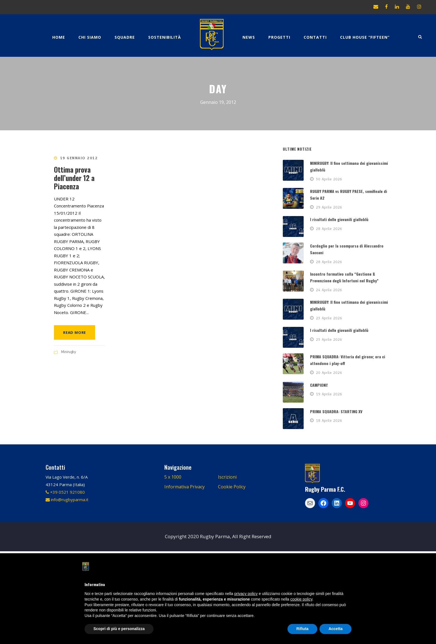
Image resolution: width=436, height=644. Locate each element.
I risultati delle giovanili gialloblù (339, 219)
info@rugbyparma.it (67, 499)
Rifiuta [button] (302, 628)
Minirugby (68, 352)
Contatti (315, 37)
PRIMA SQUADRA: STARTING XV (336, 411)
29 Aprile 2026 (329, 207)
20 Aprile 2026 (329, 372)
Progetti (279, 37)
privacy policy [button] (246, 593)
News (248, 37)
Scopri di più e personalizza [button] (119, 628)
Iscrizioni (227, 477)
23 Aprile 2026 (329, 318)
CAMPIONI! (319, 385)
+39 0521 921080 (65, 492)
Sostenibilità (164, 37)
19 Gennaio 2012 (79, 158)
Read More (74, 332)
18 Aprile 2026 (329, 420)
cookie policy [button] (301, 599)
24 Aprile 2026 (329, 290)
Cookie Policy (232, 487)
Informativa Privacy (184, 487)
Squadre (125, 37)
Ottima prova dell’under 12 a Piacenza (74, 177)
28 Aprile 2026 (329, 228)
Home (58, 37)
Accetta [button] (335, 628)
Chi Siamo (89, 37)
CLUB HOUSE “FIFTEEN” (365, 37)
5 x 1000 (172, 477)
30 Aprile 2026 (329, 179)
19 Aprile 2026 (329, 394)
